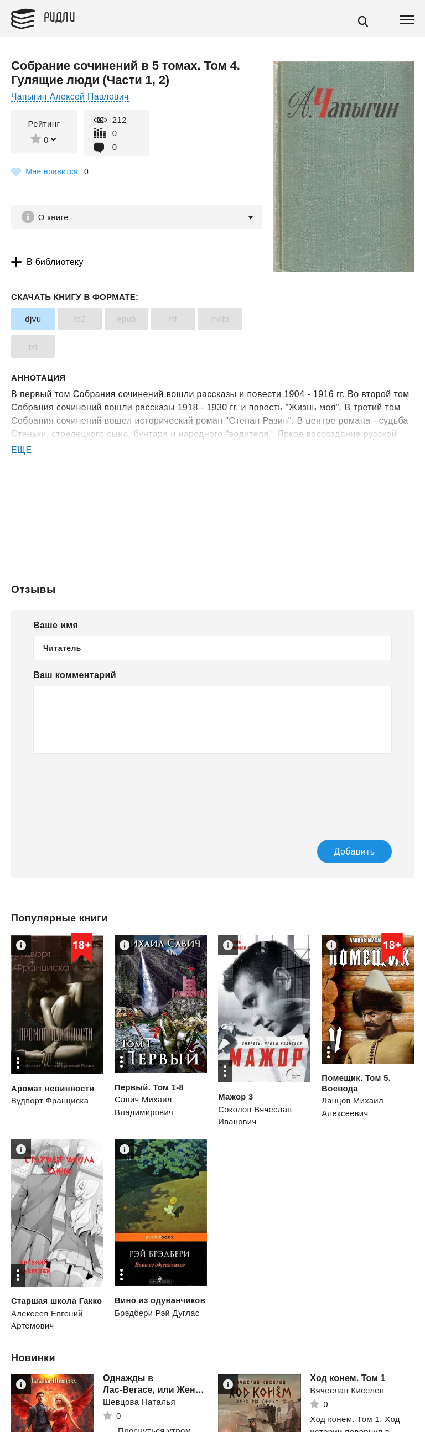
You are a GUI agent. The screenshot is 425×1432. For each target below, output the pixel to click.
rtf (172, 320)
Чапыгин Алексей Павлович (71, 96)
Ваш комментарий (74, 675)
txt (33, 347)
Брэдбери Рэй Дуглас (158, 1323)
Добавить (340, 852)
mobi (217, 320)
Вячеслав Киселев (347, 1400)
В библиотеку (56, 263)
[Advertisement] (212, 502)
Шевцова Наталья (139, 1412)
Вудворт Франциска (50, 1101)
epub (125, 320)
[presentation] (117, 789)
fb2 (79, 320)
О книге (55, 217)
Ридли (63, 17)
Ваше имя (55, 625)
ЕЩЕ (21, 451)
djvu (33, 320)
